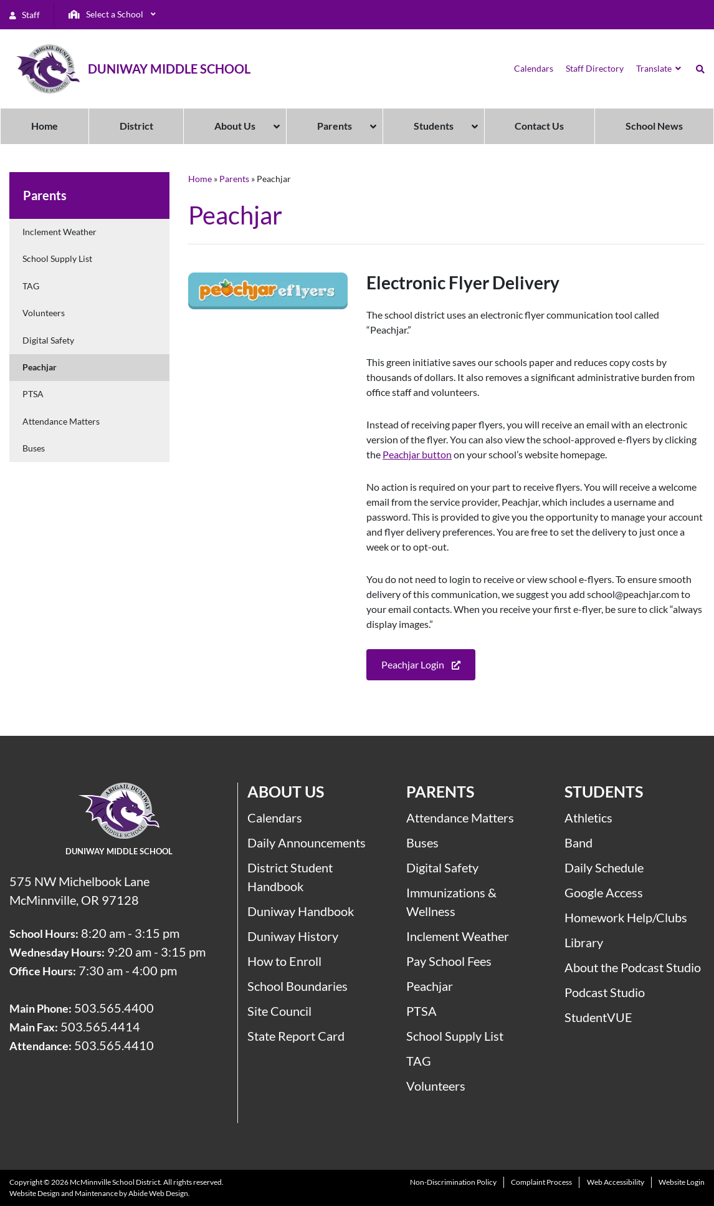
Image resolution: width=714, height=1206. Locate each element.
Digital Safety (48, 340)
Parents (234, 178)
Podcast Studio (604, 992)
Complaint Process (541, 1182)
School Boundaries (297, 985)
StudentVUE (598, 1017)
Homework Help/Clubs (625, 917)
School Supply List (57, 258)
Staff (24, 14)
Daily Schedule (604, 867)
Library (583, 942)
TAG (30, 286)
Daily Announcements (306, 842)
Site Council (279, 1010)
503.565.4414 (100, 1026)
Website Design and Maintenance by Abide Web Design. (99, 1193)
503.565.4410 (114, 1045)
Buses (33, 448)
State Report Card (296, 1035)
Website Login (682, 1182)
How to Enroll (284, 960)
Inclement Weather (59, 231)
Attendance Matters (61, 421)
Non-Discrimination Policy (453, 1182)
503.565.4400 (114, 1007)
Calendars (274, 817)
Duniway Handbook (300, 911)
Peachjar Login (420, 665)
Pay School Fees (449, 960)
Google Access (603, 892)
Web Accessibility (615, 1182)
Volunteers (43, 312)
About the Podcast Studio (632, 967)
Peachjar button (417, 454)
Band (578, 842)
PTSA (33, 393)
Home (200, 178)
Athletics (588, 817)
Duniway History (292, 936)
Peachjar (39, 367)
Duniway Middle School (169, 68)
